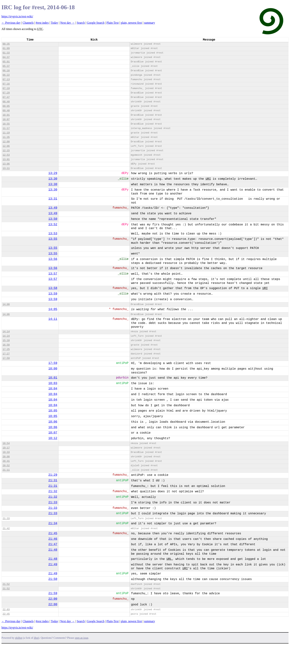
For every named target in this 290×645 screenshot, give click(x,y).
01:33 (6, 52)
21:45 (52, 533)
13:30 (52, 178)
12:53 (6, 155)
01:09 (6, 48)
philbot (18, 637)
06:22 (6, 75)
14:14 (6, 331)
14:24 (6, 336)
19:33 (6, 452)
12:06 (6, 146)
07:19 (6, 88)
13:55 (52, 239)
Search (81, 22)
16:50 (6, 345)
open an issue (81, 637)
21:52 (6, 584)
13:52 (52, 224)
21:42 (6, 528)
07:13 (6, 79)
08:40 (6, 101)
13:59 (52, 293)
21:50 (52, 579)
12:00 (6, 141)
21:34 (52, 523)
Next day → (67, 22)
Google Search (95, 22)
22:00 (52, 599)
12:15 (6, 150)
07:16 (6, 84)
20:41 (6, 461)
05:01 (6, 61)
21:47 (52, 544)
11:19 (6, 132)
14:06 (6, 314)
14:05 (52, 309)
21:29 (52, 475)
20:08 (6, 456)
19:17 (6, 447)
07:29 (6, 92)
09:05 (6, 106)
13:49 (52, 208)
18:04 (52, 388)
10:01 (6, 115)
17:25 (6, 349)
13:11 (6, 168)
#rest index (42, 22)
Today (54, 22)
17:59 (6, 358)
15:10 (6, 340)
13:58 (52, 288)
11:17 (6, 128)
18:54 (6, 443)
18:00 (52, 368)
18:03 (52, 383)
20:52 (6, 465)
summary (149, 22)
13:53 (52, 233)
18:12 (52, 438)
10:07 (6, 119)
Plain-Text (113, 22)
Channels (28, 22)
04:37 (6, 57)
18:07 (52, 432)
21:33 (52, 502)
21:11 (6, 470)
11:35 (6, 137)
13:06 (6, 163)
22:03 (6, 609)
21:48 (52, 550)
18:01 (52, 377)
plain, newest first (131, 22)
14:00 (6, 304)
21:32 (52, 491)
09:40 (6, 110)
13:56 (52, 259)
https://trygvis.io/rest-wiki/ (17, 16)
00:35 (6, 44)
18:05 (52, 410)
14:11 (52, 319)
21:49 (52, 564)
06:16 (6, 70)
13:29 (52, 173)
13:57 (52, 273)
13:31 (52, 198)
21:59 (52, 593)
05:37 (6, 66)
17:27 (6, 353)
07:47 (6, 97)
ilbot (36, 637)
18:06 (52, 421)
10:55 (6, 124)
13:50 (52, 219)
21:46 (52, 539)
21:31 (52, 480)
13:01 (6, 159)
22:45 (6, 614)
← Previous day (11, 22)
